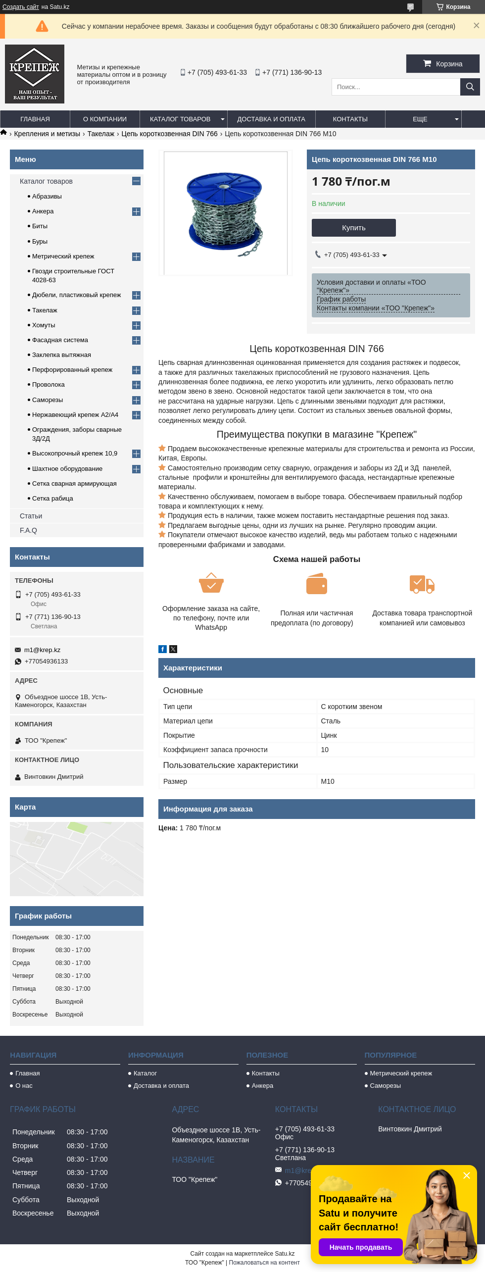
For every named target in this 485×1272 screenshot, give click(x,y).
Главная (35, 119)
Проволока (48, 384)
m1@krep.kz (42, 650)
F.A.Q (28, 530)
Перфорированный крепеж (72, 369)
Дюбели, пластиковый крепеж (76, 295)
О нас (24, 1085)
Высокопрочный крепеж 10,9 (74, 453)
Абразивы (47, 196)
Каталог (145, 1073)
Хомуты (43, 325)
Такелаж (101, 134)
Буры (40, 241)
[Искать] (470, 87)
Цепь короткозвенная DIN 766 (170, 134)
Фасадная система (60, 340)
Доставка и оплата (271, 119)
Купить (353, 227)
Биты (40, 226)
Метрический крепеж (63, 256)
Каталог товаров (180, 119)
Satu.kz (284, 1253)
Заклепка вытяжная (61, 354)
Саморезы (47, 400)
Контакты (350, 119)
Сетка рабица (52, 498)
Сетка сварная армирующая (74, 483)
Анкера (42, 211)
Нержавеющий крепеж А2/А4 (75, 414)
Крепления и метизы (47, 134)
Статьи (31, 516)
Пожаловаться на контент (264, 1262)
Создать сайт (20, 6)
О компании (105, 119)
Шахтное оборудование (67, 468)
